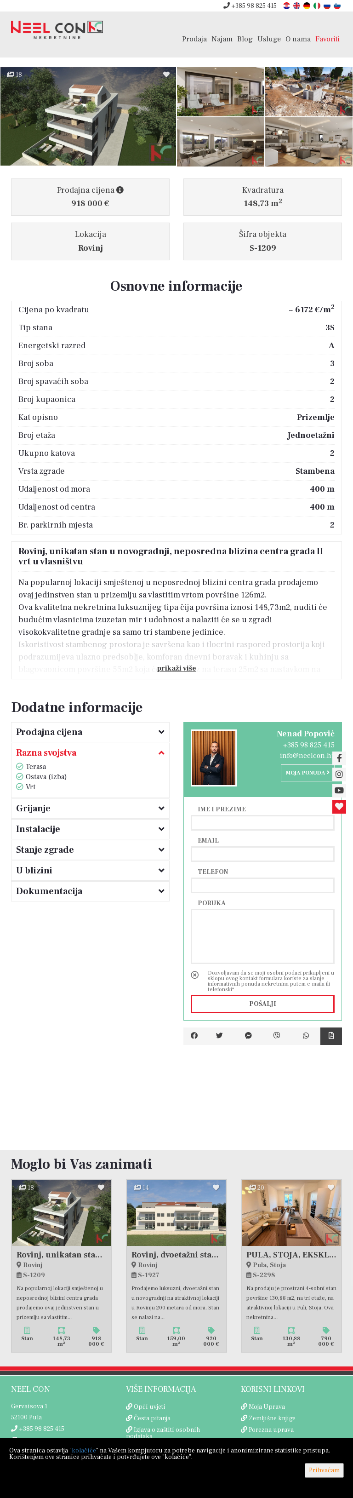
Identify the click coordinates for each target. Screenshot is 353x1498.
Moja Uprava (267, 1407)
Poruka (212, 903)
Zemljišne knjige (272, 1418)
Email (208, 840)
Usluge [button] (269, 39)
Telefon (213, 871)
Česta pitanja (152, 1418)
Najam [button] (222, 39)
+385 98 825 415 (250, 6)
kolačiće (84, 1450)
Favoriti (327, 39)
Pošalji (262, 1004)
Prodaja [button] (194, 39)
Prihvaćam (324, 1470)
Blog (245, 39)
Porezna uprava (271, 1430)
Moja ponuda (308, 772)
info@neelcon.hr (307, 755)
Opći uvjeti (149, 1407)
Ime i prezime (222, 809)
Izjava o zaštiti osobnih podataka (163, 1433)
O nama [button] (298, 39)
